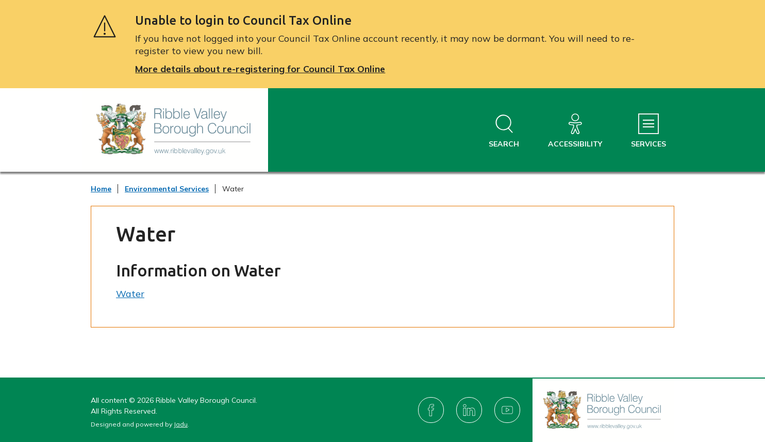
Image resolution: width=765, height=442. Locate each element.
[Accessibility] (575, 131)
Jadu (181, 424)
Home (101, 188)
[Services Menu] (648, 131)
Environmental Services (167, 188)
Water (130, 294)
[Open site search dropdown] (503, 131)
